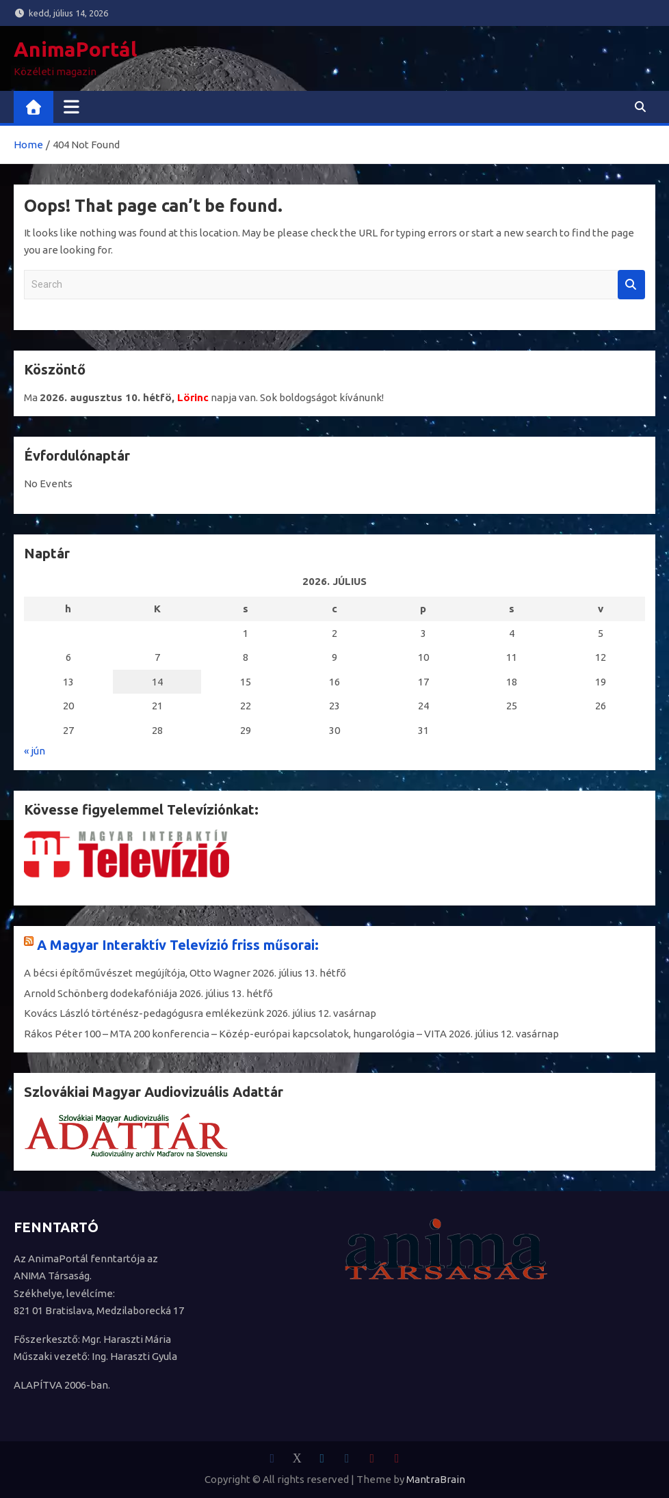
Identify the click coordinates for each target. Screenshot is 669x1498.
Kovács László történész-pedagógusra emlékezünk (144, 1013)
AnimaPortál (75, 49)
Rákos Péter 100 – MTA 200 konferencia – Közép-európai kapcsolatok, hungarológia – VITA (235, 1033)
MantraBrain (435, 1479)
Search (631, 284)
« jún (34, 751)
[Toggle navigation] (71, 106)
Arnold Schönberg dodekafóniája (100, 993)
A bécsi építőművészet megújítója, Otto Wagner (137, 973)
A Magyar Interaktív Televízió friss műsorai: (178, 945)
